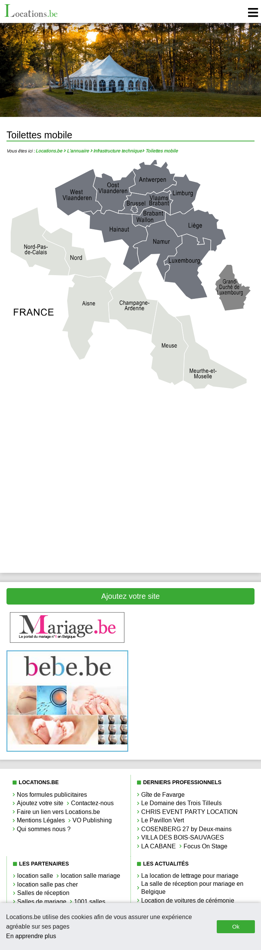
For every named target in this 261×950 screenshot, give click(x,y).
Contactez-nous (92, 803)
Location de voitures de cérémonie (187, 901)
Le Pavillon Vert (162, 820)
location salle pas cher (47, 884)
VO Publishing (92, 820)
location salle (35, 876)
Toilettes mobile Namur (193, 494)
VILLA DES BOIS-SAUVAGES (182, 837)
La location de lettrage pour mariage (189, 876)
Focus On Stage (205, 846)
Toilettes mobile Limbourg (194, 468)
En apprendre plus (31, 936)
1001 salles (89, 902)
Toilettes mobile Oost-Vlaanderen (67, 520)
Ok (235, 926)
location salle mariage (90, 876)
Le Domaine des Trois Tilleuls (181, 803)
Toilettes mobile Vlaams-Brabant (194, 520)
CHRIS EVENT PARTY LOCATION (189, 812)
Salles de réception (43, 893)
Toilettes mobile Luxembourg (67, 494)
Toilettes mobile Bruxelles (67, 443)
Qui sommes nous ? (44, 829)
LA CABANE (158, 846)
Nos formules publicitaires (52, 795)
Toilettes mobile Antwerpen (67, 417)
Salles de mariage (41, 902)
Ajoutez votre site (130, 596)
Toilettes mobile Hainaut (193, 443)
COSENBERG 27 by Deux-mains (186, 829)
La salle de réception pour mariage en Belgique (192, 888)
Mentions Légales (41, 820)
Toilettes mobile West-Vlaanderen (67, 546)
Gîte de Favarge (163, 795)
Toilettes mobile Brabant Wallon (194, 417)
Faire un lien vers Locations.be (58, 812)
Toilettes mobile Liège (67, 468)
